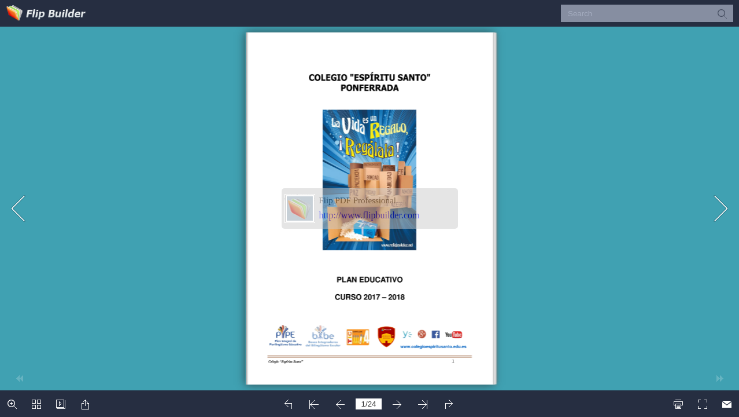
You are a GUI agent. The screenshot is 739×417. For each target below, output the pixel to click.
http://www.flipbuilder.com (369, 215)
